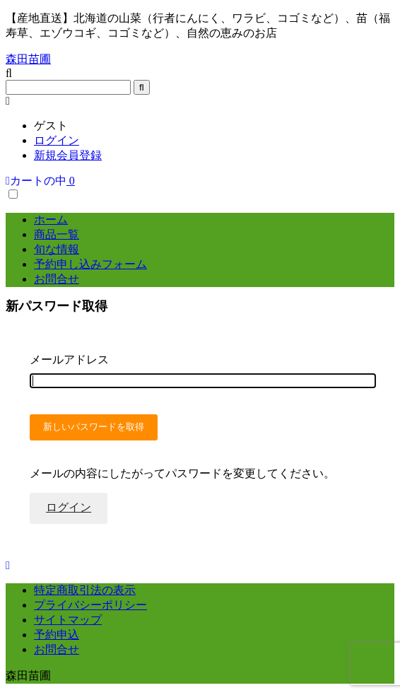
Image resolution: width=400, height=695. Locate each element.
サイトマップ (68, 620)
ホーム (51, 220)
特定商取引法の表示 (85, 590)
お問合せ (56, 279)
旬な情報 (56, 249)
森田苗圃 (28, 59)
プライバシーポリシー (90, 605)
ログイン (56, 140)
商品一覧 (56, 234)
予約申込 (56, 635)
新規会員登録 (68, 155)
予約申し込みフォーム (90, 264)
